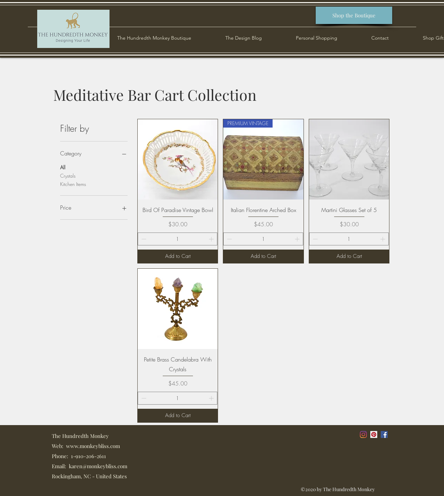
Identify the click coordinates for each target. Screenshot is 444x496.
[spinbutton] (177, 239)
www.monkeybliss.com (93, 445)
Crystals (67, 175)
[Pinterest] (373, 434)
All (62, 167)
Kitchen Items (73, 183)
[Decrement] (143, 239)
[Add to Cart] (178, 256)
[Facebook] (384, 434)
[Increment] (212, 239)
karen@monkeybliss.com (98, 466)
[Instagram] (363, 434)
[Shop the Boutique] (354, 15)
